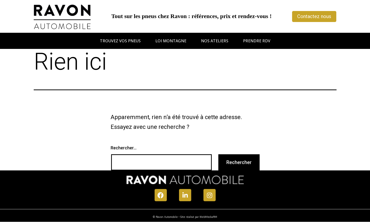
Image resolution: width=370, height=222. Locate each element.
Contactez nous (314, 16)
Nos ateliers (214, 41)
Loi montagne (170, 41)
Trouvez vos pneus (120, 41)
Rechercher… (124, 147)
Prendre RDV (256, 41)
